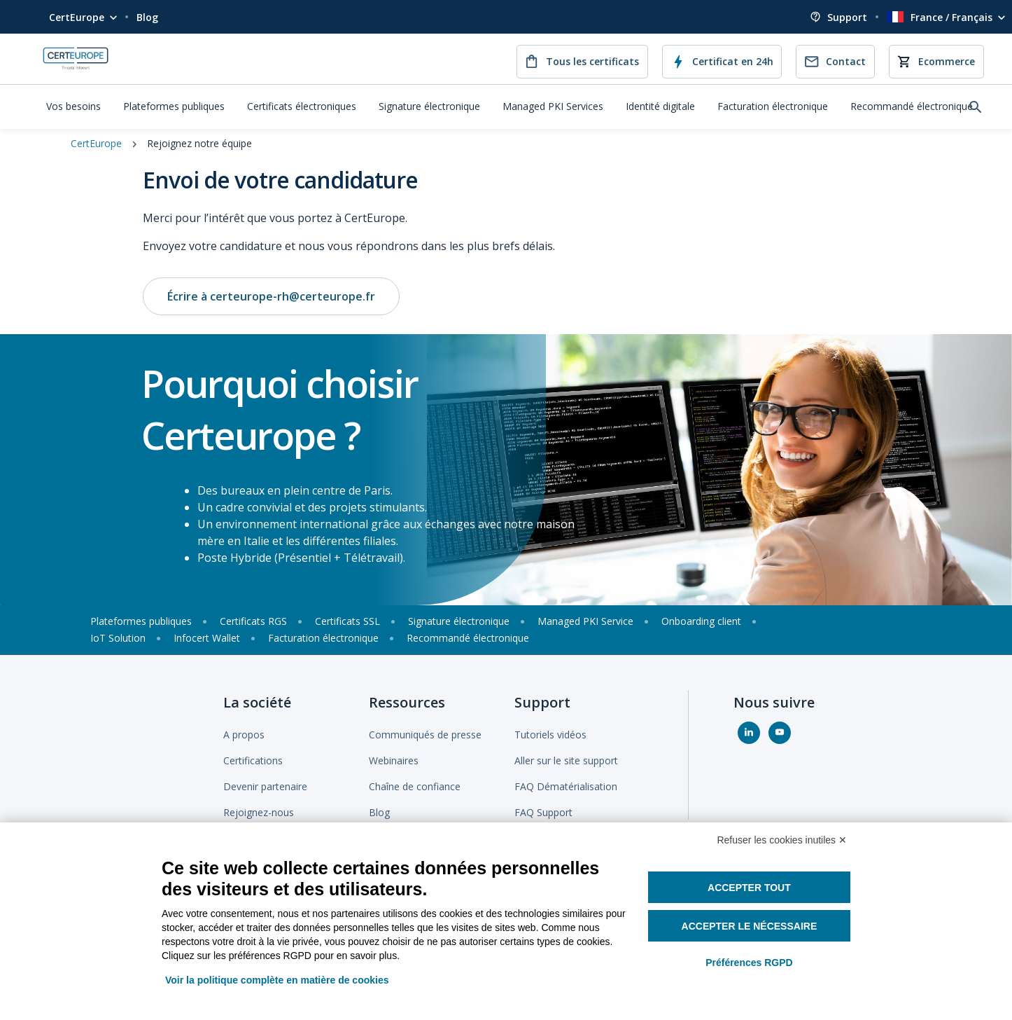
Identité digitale (660, 106)
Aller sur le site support (566, 760)
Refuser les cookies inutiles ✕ (782, 840)
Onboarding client (701, 621)
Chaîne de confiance (415, 786)
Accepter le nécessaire (749, 926)
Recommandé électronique (911, 106)
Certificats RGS (253, 621)
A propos (244, 734)
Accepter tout (749, 887)
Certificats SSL (347, 621)
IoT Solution (118, 638)
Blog (147, 17)
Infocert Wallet (207, 638)
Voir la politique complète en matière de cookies (277, 980)
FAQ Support (543, 812)
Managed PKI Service (585, 621)
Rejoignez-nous (258, 812)
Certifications (253, 760)
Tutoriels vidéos (550, 734)
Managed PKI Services (553, 106)
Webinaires (394, 760)
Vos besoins (73, 106)
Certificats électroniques (301, 106)
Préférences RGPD (749, 962)
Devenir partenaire (265, 786)
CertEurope (76, 17)
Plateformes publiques (174, 106)
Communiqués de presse (425, 734)
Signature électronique (429, 106)
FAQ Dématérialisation (565, 786)
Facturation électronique (772, 106)
